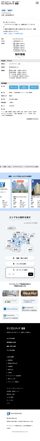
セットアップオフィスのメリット (15, 388)
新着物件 (10, 360)
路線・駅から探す (11, 346)
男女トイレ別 (13, 87)
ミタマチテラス (17, 167)
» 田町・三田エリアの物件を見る (13, 34)
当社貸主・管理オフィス (13, 391)
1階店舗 (10, 366)
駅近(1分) (10, 369)
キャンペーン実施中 (13, 382)
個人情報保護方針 (27, 425)
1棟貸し (10, 372)
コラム (8, 403)
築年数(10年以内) (12, 363)
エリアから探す (11, 338)
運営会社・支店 (10, 394)
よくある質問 (10, 397)
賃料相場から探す (11, 342)
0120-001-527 (12, 418)
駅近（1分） (34, 87)
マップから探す (11, 350)
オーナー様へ (10, 400)
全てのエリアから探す (31, 223)
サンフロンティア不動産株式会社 (14, 425)
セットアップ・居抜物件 (14, 376)
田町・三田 (7, 167)
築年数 (23, 87)
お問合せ (9, 428)
